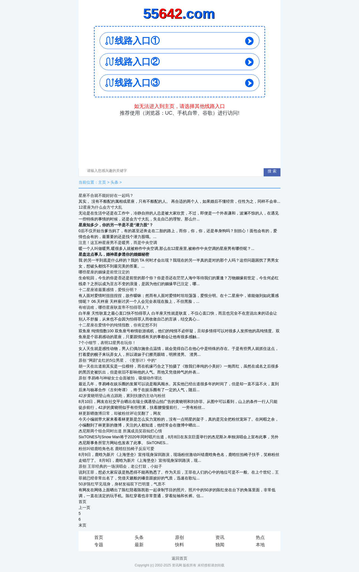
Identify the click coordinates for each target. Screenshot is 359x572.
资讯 (219, 537)
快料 (179, 544)
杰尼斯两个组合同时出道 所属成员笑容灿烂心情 (120, 431)
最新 (139, 544)
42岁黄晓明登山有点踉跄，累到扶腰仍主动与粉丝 (122, 395)
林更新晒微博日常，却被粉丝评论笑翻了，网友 (120, 413)
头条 (114, 182)
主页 (102, 182)
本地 (260, 544)
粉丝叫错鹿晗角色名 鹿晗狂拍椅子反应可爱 (116, 448)
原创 (179, 537)
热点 (260, 537)
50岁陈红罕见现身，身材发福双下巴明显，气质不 (122, 484)
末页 (82, 525)
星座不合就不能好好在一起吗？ (106, 195)
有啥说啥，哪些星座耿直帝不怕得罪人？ (114, 307)
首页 (82, 501)
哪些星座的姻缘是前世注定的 (104, 272)
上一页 (84, 507)
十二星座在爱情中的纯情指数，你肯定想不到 (118, 325)
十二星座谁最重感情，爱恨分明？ (108, 289)
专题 (98, 544)
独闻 (219, 544)
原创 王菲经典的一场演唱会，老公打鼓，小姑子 (120, 466)
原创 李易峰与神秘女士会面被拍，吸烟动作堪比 (120, 378)
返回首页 (179, 558)
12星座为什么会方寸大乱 (100, 207)
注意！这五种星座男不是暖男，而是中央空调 (118, 242)
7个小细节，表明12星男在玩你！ (107, 342)
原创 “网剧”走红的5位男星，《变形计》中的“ (118, 360)
